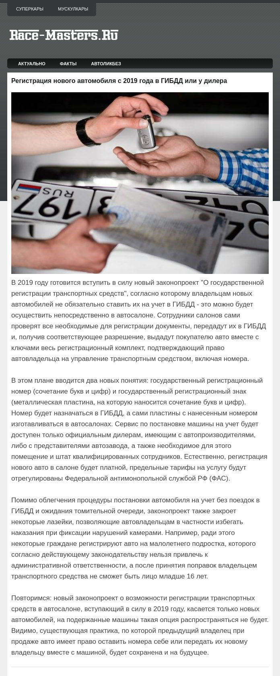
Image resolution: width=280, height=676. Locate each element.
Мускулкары (73, 8)
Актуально (31, 63)
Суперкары (29, 8)
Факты (68, 63)
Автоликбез (106, 63)
